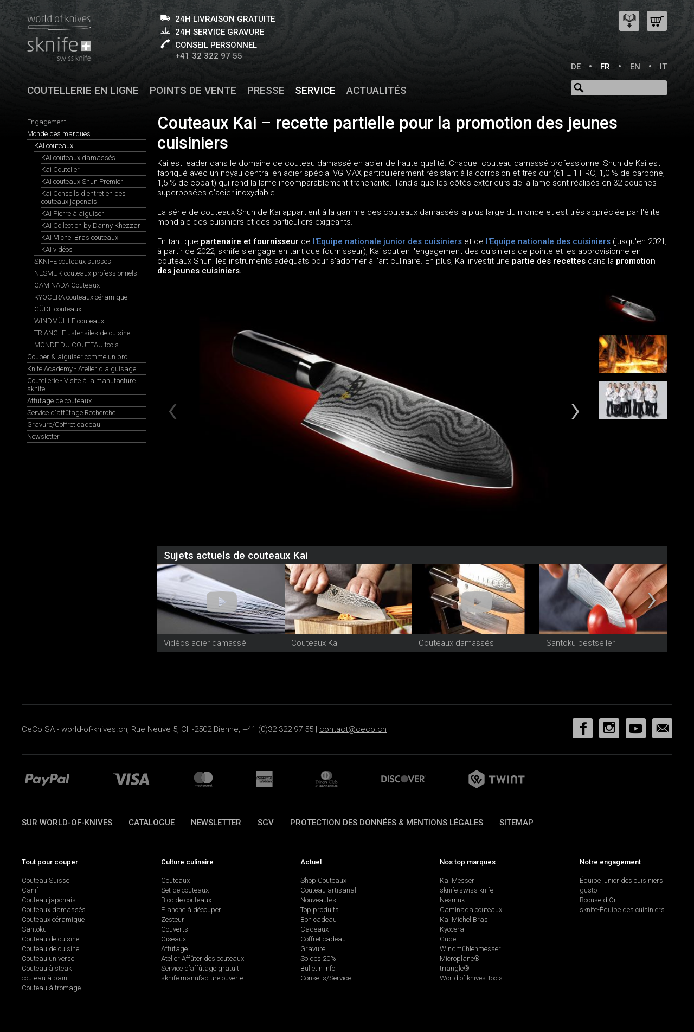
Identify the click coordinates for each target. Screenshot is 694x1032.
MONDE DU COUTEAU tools (76, 345)
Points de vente (193, 90)
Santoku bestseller (580, 643)
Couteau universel (49, 958)
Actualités (376, 90)
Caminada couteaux (471, 910)
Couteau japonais (49, 900)
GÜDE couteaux (57, 309)
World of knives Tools (471, 978)
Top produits (319, 910)
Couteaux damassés (456, 643)
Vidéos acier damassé (205, 643)
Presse (266, 90)
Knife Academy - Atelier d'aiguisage (81, 369)
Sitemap (516, 822)
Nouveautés (318, 900)
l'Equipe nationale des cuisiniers (548, 241)
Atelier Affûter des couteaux (202, 958)
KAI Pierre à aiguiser (72, 213)
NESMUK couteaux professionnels (85, 273)
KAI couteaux (53, 146)
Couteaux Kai (315, 643)
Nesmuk (452, 900)
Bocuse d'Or (598, 900)
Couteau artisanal (328, 890)
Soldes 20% (318, 958)
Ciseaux (173, 939)
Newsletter (43, 436)
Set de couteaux (185, 890)
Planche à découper (191, 910)
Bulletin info (317, 968)
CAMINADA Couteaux (67, 285)
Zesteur (172, 919)
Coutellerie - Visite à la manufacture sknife (81, 385)
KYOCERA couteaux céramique (80, 297)
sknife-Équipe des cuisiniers (622, 910)
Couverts (174, 929)
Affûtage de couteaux (59, 401)
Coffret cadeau (323, 939)
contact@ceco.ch (353, 729)
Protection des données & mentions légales (386, 822)
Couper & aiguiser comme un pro (77, 357)
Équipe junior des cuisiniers (621, 880)
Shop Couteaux (323, 880)
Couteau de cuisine (50, 939)
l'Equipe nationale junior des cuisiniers (386, 241)
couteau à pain (44, 978)
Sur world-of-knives (67, 822)
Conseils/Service (325, 978)
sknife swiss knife (466, 890)
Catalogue (151, 822)
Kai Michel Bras (464, 919)
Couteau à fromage (51, 988)
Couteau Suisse (45, 880)
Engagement (46, 122)
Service (315, 90)
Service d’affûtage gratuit (200, 968)
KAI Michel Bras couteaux (79, 237)
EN (635, 67)
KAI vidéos (57, 249)
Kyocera (452, 929)
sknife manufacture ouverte (202, 978)
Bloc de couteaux (186, 900)
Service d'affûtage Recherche (71, 413)
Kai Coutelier (60, 169)
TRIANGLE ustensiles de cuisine (82, 333)
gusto (588, 890)
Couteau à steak (47, 968)
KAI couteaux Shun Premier (82, 181)
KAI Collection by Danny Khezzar (90, 225)
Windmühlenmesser (470, 949)
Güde (448, 939)
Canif (30, 890)
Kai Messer (457, 880)
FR (605, 67)
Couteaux (175, 880)
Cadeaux (314, 929)
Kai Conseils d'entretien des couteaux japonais (83, 197)
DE (576, 67)
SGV (266, 822)
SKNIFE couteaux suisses (72, 261)
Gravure (312, 949)
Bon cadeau (318, 919)
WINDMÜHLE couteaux (69, 321)
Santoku (34, 929)
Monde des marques (59, 134)
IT (663, 67)
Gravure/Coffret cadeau (63, 425)
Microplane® (460, 958)
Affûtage (174, 949)
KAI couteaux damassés (78, 158)
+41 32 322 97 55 (208, 56)
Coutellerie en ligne (83, 90)
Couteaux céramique (53, 919)
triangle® (455, 968)
